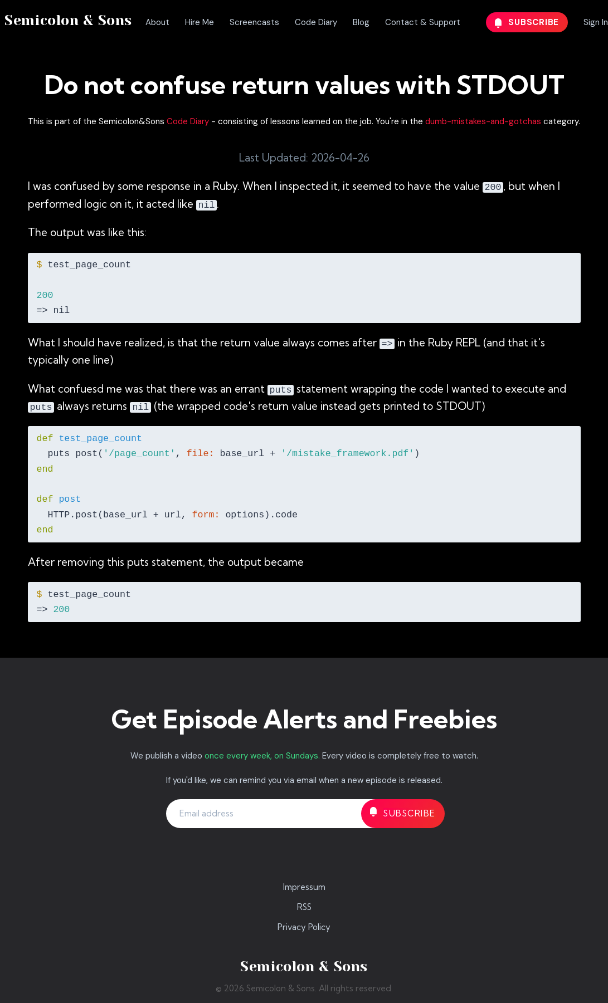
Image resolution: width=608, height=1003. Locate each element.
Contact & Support (422, 22)
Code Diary (316, 22)
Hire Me (199, 22)
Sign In (595, 22)
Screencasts (254, 22)
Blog (361, 22)
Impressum (304, 887)
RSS (304, 907)
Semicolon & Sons (68, 20)
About (157, 22)
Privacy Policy (304, 927)
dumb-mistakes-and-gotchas (483, 121)
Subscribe (527, 22)
